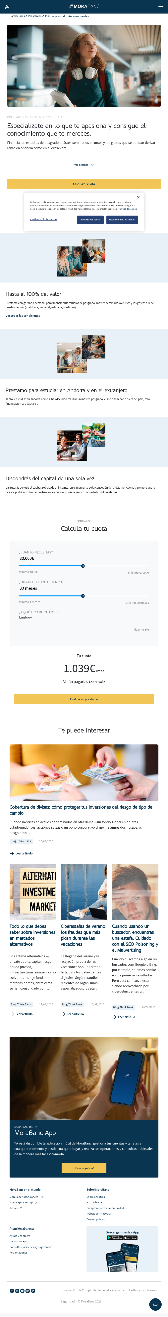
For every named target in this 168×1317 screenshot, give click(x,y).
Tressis (16, 1215)
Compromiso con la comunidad (105, 1215)
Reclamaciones (18, 1259)
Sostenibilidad (94, 1209)
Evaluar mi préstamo (84, 706)
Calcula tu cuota (84, 190)
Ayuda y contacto (20, 1243)
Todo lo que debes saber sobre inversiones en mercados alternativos (32, 941)
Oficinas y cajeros (20, 1248)
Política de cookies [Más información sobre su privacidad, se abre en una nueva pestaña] (128, 208)
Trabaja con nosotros (99, 1220)
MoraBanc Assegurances (26, 1204)
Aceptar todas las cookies (122, 219)
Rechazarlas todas (90, 219)
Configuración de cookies (43, 219)
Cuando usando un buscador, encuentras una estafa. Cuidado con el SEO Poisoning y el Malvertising (135, 944)
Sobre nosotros (95, 1204)
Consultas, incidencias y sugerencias (31, 1254)
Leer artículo (21, 860)
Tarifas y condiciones (143, 1297)
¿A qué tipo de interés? (38, 619)
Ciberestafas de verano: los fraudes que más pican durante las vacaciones (83, 941)
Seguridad (68, 1308)
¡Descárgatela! (84, 1175)
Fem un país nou (96, 1226)
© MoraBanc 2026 (89, 1308)
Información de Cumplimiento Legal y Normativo (93, 1297)
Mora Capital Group (24, 1209)
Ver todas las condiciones (23, 322)
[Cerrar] (138, 197)
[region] (84, 212)
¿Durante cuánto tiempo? (41, 589)
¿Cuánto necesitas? (36, 559)
